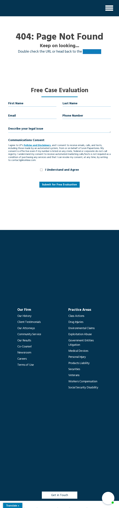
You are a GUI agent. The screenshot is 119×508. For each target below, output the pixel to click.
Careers (22, 357)
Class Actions (76, 316)
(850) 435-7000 (27, 506)
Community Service (29, 333)
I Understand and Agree (62, 170)
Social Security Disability (83, 385)
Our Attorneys (26, 327)
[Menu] (109, 8)
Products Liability (79, 361)
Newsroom (24, 351)
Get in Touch (59, 492)
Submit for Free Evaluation (59, 185)
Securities (74, 367)
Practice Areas (79, 309)
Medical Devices (78, 349)
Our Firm (24, 309)
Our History (24, 316)
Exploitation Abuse (80, 333)
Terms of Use (25, 363)
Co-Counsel (24, 345)
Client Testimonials (29, 321)
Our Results (24, 339)
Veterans (73, 373)
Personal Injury (77, 355)
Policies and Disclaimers (37, 145)
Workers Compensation (82, 379)
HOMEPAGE (92, 51)
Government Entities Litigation (81, 341)
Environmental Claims (81, 327)
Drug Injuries (75, 321)
